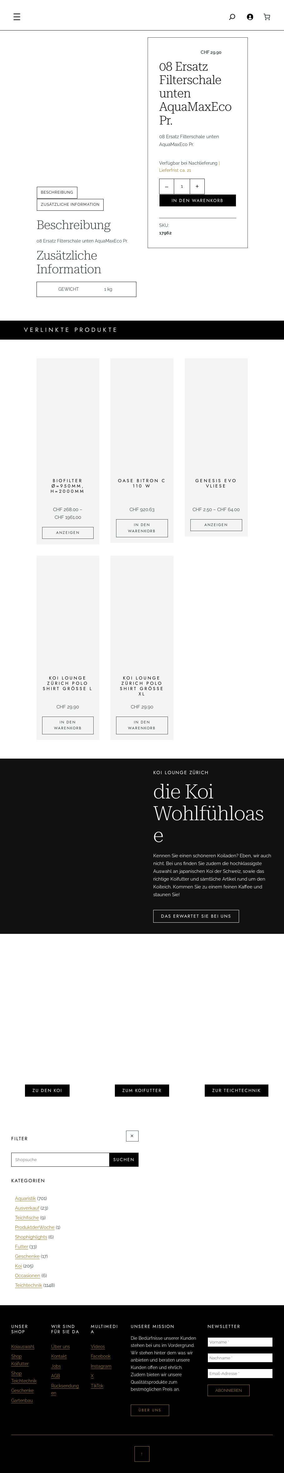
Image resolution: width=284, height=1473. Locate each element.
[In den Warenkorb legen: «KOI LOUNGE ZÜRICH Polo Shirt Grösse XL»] (142, 726)
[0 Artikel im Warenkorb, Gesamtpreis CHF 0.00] (267, 17)
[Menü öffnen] (16, 16)
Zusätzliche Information (70, 204)
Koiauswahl (22, 1346)
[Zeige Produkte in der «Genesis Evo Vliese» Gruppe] (216, 525)
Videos (98, 1346)
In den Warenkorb (197, 200)
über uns (150, 1410)
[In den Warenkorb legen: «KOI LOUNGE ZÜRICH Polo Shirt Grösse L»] (68, 726)
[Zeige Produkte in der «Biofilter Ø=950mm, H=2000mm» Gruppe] (68, 533)
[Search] (232, 17)
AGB (55, 1375)
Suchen (124, 1159)
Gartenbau (22, 1400)
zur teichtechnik (236, 1090)
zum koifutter (142, 1090)
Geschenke (22, 1390)
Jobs (56, 1366)
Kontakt (59, 1356)
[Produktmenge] (182, 187)
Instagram (101, 1366)
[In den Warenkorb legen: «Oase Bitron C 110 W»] (142, 528)
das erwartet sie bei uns (196, 916)
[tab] (57, 193)
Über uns (60, 1346)
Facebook (100, 1356)
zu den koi (47, 1090)
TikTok (97, 1385)
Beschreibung (57, 192)
